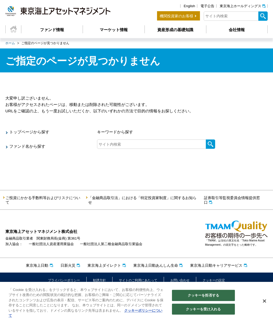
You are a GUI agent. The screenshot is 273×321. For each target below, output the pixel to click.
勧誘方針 (99, 280)
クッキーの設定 (214, 280)
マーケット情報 (114, 29)
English (189, 6)
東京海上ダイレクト (104, 265)
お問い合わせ (180, 280)
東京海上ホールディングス (240, 6)
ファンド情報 (52, 29)
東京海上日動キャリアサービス (216, 265)
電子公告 (207, 6)
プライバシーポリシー (64, 280)
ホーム (10, 43)
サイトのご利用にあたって (138, 280)
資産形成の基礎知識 (175, 29)
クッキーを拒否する (203, 297)
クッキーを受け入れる (203, 310)
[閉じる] (264, 302)
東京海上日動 (37, 265)
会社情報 (237, 29)
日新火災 (68, 265)
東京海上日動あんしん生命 (155, 265)
